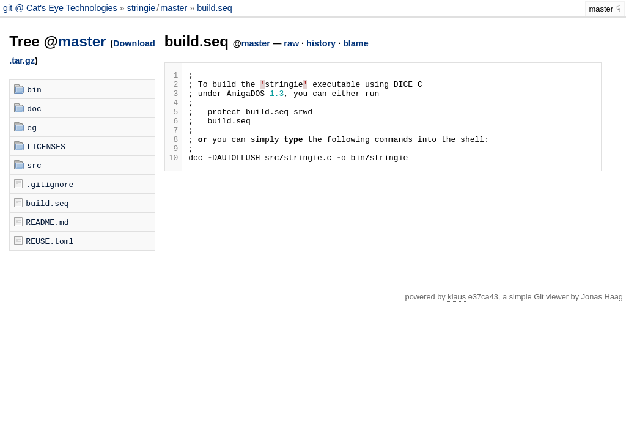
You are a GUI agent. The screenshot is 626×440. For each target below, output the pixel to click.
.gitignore (49, 183)
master (173, 8)
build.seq (214, 8)
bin (34, 89)
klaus (456, 296)
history (321, 43)
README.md (47, 221)
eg (32, 127)
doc (34, 108)
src (34, 165)
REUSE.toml (49, 240)
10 (174, 175)
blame (356, 43)
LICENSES (46, 146)
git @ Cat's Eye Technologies (61, 8)
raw (291, 43)
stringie (141, 8)
